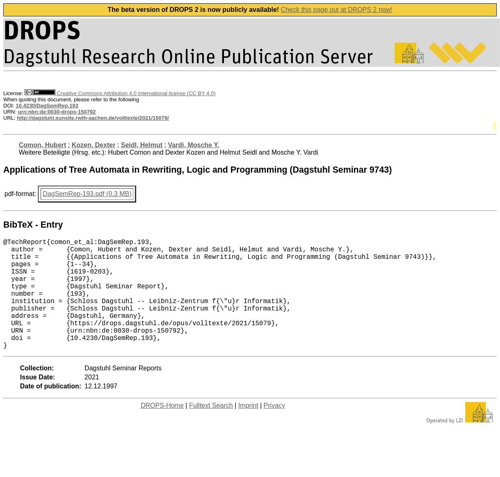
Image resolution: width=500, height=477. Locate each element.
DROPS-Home (162, 430)
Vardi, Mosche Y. (193, 145)
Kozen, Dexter (94, 145)
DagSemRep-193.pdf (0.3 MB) (87, 193)
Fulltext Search (211, 430)
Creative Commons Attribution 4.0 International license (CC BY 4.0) (120, 93)
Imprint (248, 430)
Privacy (274, 430)
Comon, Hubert (42, 145)
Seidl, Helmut (141, 145)
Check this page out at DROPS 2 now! (337, 9)
